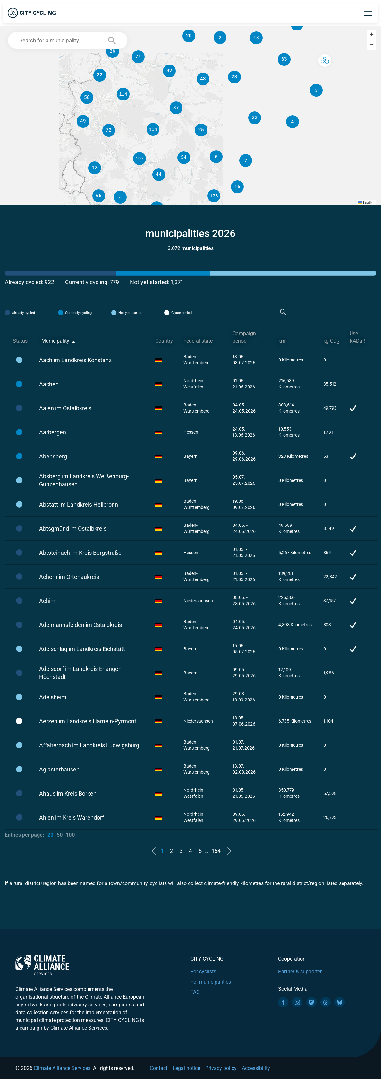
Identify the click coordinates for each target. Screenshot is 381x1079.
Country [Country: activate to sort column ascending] (164, 341)
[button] (245, 160)
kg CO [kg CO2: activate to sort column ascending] (331, 341)
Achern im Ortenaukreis (69, 576)
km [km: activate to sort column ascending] (281, 341)
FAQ (195, 992)
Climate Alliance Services (62, 1068)
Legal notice (186, 1068)
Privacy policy (221, 1068)
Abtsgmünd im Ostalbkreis (72, 528)
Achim (47, 600)
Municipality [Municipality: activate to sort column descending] (55, 341)
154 (216, 851)
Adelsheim (52, 697)
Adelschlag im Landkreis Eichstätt (82, 649)
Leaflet (366, 202)
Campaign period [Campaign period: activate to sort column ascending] (244, 337)
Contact (158, 1068)
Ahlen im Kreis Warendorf (71, 817)
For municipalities (210, 982)
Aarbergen (52, 432)
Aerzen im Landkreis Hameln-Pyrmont (87, 721)
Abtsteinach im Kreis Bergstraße (80, 552)
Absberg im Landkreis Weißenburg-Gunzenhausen (84, 480)
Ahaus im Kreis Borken (68, 793)
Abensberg (53, 456)
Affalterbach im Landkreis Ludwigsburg (89, 745)
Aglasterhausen (59, 769)
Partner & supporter (300, 972)
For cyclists (203, 972)
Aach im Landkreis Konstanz (75, 360)
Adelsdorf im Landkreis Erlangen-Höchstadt (81, 673)
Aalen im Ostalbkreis (65, 408)
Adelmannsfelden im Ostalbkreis (80, 625)
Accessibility (256, 1068)
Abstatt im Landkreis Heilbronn (78, 504)
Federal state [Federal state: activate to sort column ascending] (198, 341)
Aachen (49, 384)
